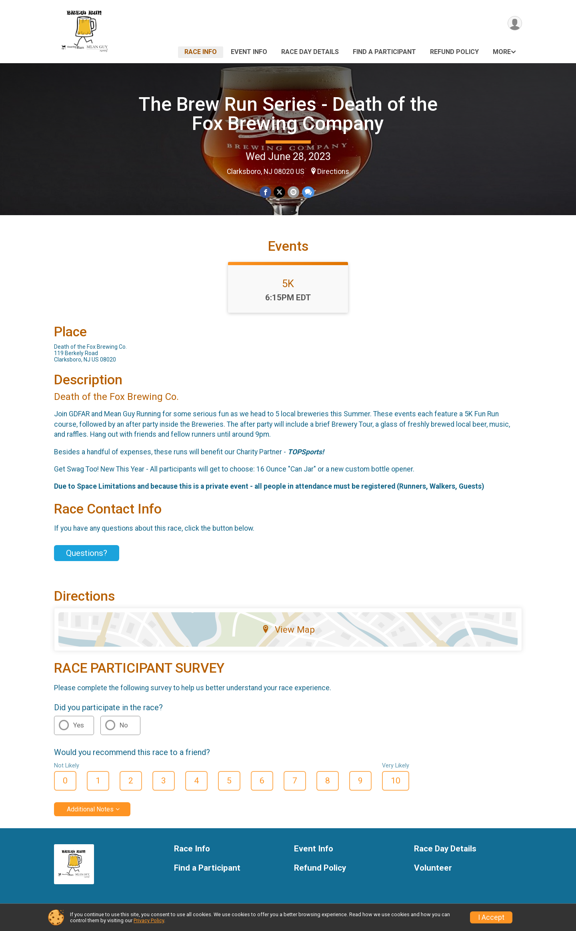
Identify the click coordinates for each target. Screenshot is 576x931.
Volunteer (433, 868)
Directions (333, 172)
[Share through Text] (308, 192)
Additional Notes (90, 809)
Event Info (249, 52)
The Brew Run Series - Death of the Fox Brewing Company (288, 114)
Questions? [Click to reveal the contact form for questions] (86, 553)
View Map (288, 629)
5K (288, 284)
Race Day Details (310, 52)
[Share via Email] (293, 192)
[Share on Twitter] (279, 192)
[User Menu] (514, 23)
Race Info (200, 52)
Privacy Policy (149, 920)
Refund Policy (454, 52)
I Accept (491, 917)
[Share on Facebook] (265, 192)
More (502, 52)
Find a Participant (384, 52)
